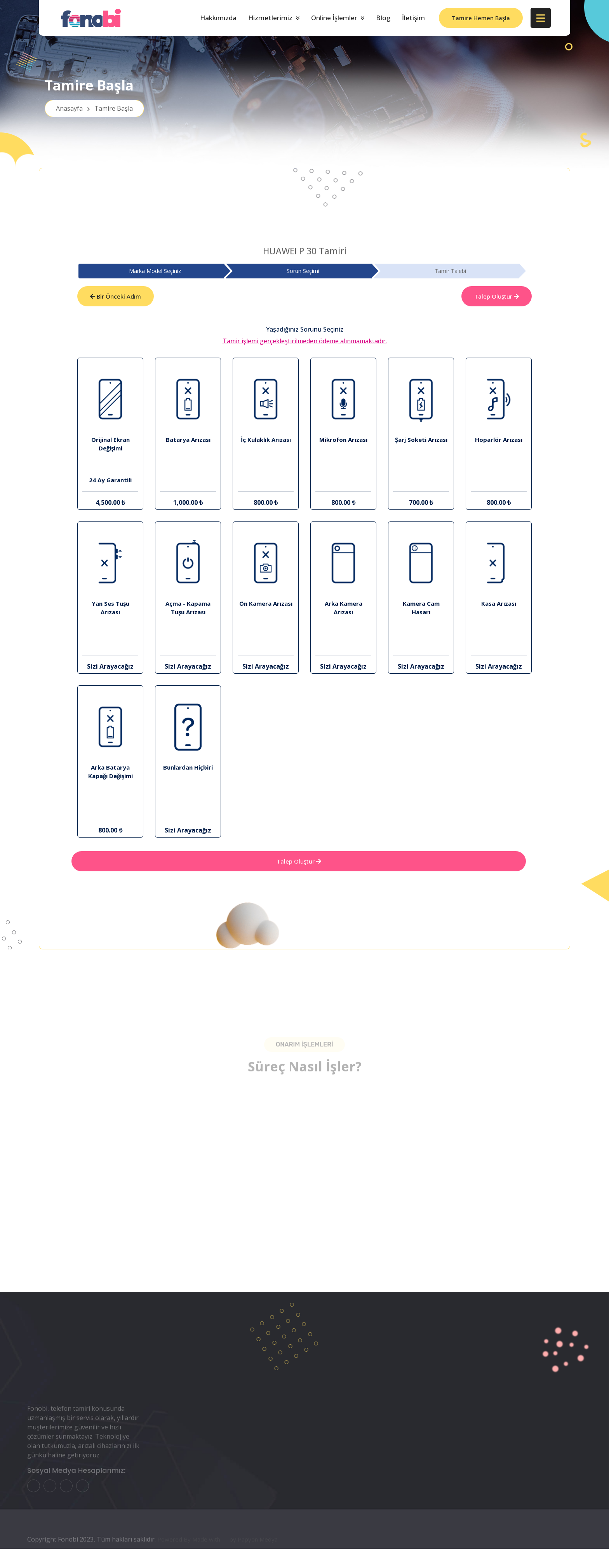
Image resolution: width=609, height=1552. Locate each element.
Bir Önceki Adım (115, 297)
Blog (383, 17)
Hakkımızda (218, 17)
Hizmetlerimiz (270, 17)
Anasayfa (94, 112)
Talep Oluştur (496, 297)
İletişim (413, 17)
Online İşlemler (334, 17)
